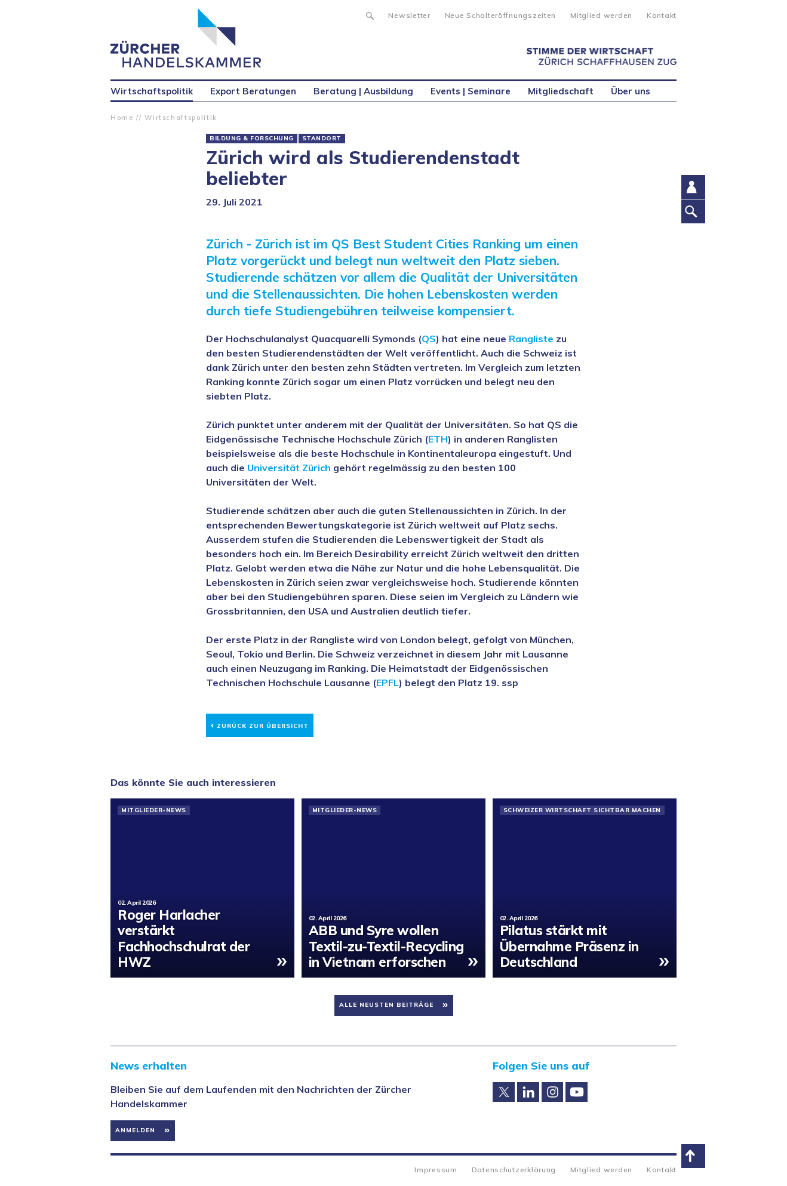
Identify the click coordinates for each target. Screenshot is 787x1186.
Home (122, 117)
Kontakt (662, 15)
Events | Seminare (471, 91)
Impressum (435, 1169)
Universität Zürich (289, 468)
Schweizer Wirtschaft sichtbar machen (582, 810)
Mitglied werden (601, 15)
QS (429, 339)
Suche (369, 14)
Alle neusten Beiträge (386, 1005)
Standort (322, 138)
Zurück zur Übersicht (260, 724)
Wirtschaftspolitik (181, 117)
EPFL (387, 683)
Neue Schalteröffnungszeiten (500, 15)
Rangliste (531, 339)
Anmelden (135, 1130)
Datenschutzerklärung (514, 1169)
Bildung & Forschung (252, 138)
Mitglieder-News (153, 810)
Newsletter (409, 15)
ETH (438, 439)
